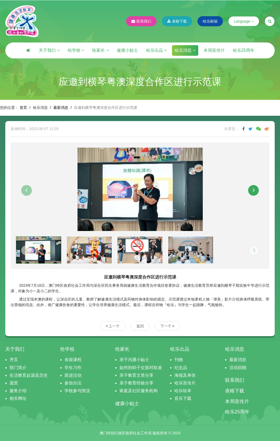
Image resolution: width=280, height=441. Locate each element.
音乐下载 (182, 398)
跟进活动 (72, 375)
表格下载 (177, 21)
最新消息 (60, 107)
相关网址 (18, 398)
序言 (14, 359)
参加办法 (72, 383)
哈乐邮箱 (210, 21)
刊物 (178, 359)
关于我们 (49, 50)
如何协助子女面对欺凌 (140, 367)
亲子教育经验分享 (136, 383)
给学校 (76, 50)
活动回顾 (237, 367)
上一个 (113, 326)
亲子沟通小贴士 (134, 359)
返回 (140, 326)
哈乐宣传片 (185, 383)
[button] (26, 190)
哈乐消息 (185, 50)
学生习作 (72, 367)
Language (244, 21)
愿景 (14, 383)
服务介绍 (18, 390)
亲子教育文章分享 (136, 375)
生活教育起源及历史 (29, 375)
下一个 (167, 326)
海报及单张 (185, 375)
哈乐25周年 (244, 50)
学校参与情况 (77, 390)
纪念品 (180, 367)
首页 (23, 107)
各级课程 (72, 359)
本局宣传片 (214, 50)
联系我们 (141, 21)
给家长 (100, 50)
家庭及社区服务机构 (138, 390)
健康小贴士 (127, 50)
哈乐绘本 (182, 390)
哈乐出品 (156, 50)
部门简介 (18, 367)
